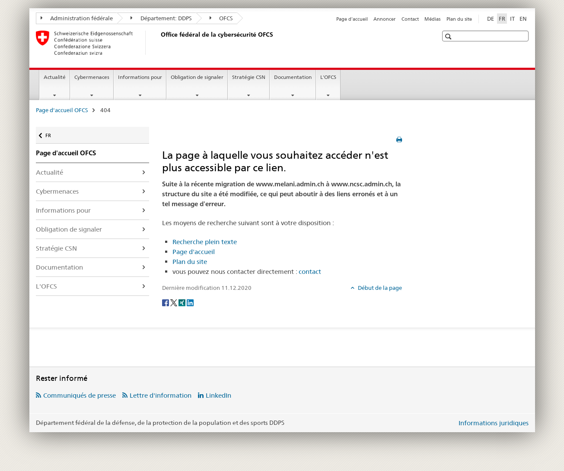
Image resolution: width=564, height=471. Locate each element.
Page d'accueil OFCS (62, 110)
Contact (410, 19)
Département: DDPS (161, 18)
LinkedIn (218, 395)
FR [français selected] (502, 18)
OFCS (221, 18)
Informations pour (140, 77)
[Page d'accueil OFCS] (159, 43)
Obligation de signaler (197, 77)
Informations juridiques (494, 423)
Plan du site (459, 19)
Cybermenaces (91, 77)
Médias (432, 19)
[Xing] (182, 301)
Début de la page (379, 287)
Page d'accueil (352, 19)
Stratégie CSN (248, 77)
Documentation (293, 77)
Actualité (55, 77)
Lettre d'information (160, 395)
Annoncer (384, 19)
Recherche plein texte (204, 242)
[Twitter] (174, 301)
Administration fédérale (77, 18)
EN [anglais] (523, 18)
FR (52, 132)
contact (310, 271)
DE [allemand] (490, 18)
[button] (449, 36)
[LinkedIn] (190, 301)
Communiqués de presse (79, 395)
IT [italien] (512, 18)
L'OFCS (328, 77)
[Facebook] (166, 301)
